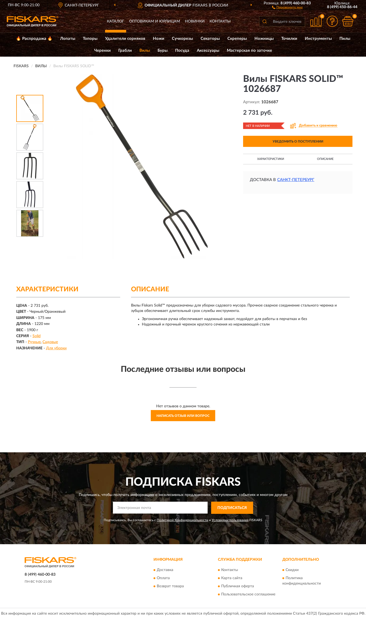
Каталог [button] (115, 21)
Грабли (125, 51)
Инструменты (318, 39)
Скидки (292, 570)
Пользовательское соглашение (248, 595)
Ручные (34, 342)
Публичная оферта (237, 586)
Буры (163, 51)
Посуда (182, 51)
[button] (287, 7)
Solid (36, 336)
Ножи (158, 39)
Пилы (344, 39)
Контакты (220, 21)
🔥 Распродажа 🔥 (34, 39)
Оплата (163, 578)
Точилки (289, 39)
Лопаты (67, 39)
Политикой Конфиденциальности (182, 520)
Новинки (195, 21)
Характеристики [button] (270, 158)
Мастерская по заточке (249, 51)
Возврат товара (170, 586)
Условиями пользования (230, 520)
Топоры (90, 39)
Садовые (50, 342)
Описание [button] (325, 158)
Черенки (102, 51)
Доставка (165, 570)
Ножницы (264, 39)
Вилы (144, 51)
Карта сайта (231, 578)
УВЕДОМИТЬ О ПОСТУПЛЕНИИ (298, 141)
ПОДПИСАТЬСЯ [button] (232, 508)
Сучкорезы (182, 39)
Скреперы (237, 39)
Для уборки (56, 348)
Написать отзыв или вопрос (183, 415)
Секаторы (210, 39)
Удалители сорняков (125, 39)
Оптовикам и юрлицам (154, 21)
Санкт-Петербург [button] (295, 180)
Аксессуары (208, 51)
